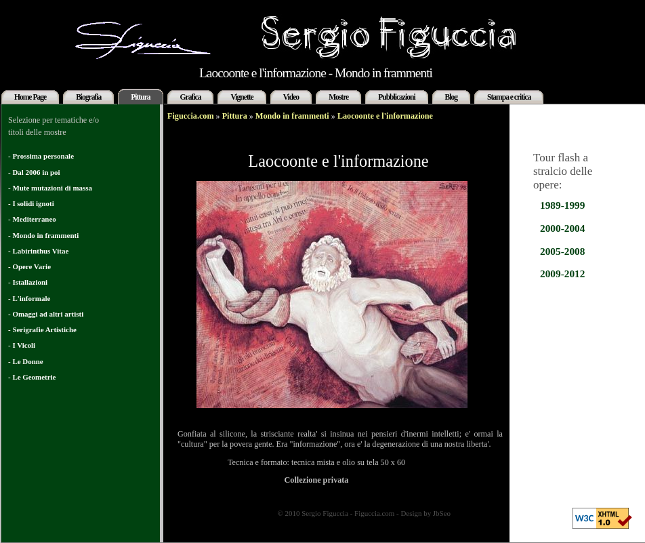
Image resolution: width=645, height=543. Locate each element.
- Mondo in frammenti (43, 235)
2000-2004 (562, 228)
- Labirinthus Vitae (38, 251)
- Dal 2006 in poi (34, 172)
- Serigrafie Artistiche (42, 329)
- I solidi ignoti (31, 203)
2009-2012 (562, 273)
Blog (451, 97)
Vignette (241, 97)
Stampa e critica (508, 97)
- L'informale (29, 298)
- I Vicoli (21, 345)
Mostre (338, 97)
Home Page (30, 97)
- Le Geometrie (32, 377)
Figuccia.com (190, 116)
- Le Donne (25, 361)
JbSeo (442, 513)
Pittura (140, 97)
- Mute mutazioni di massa (50, 188)
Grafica (190, 97)
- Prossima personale (41, 156)
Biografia (88, 97)
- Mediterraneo (32, 219)
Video (291, 97)
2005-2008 (562, 251)
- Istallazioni (27, 282)
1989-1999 (562, 205)
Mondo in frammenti (292, 116)
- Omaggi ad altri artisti (45, 314)
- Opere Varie (29, 266)
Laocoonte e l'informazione (385, 116)
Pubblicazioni (396, 97)
